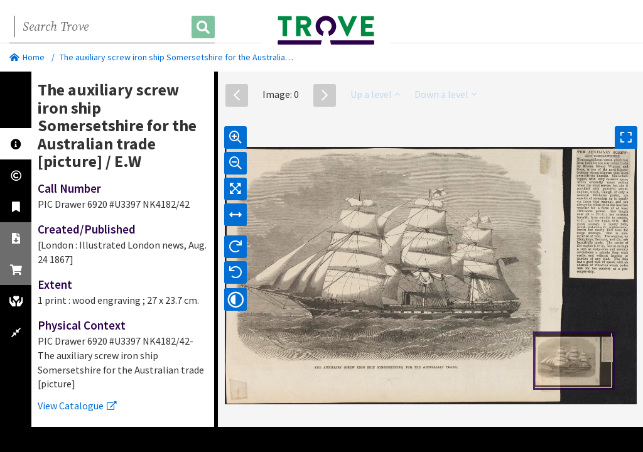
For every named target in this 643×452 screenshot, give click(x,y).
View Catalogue (77, 405)
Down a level (445, 94)
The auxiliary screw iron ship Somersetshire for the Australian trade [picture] (203, 57)
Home (27, 57)
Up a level (375, 94)
